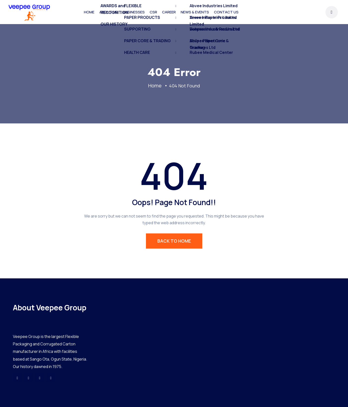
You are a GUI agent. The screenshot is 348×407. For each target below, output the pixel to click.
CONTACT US (226, 12)
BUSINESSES (134, 12)
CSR (153, 12)
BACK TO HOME (174, 241)
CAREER (169, 12)
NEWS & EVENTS (195, 12)
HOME (89, 12)
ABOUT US (108, 12)
